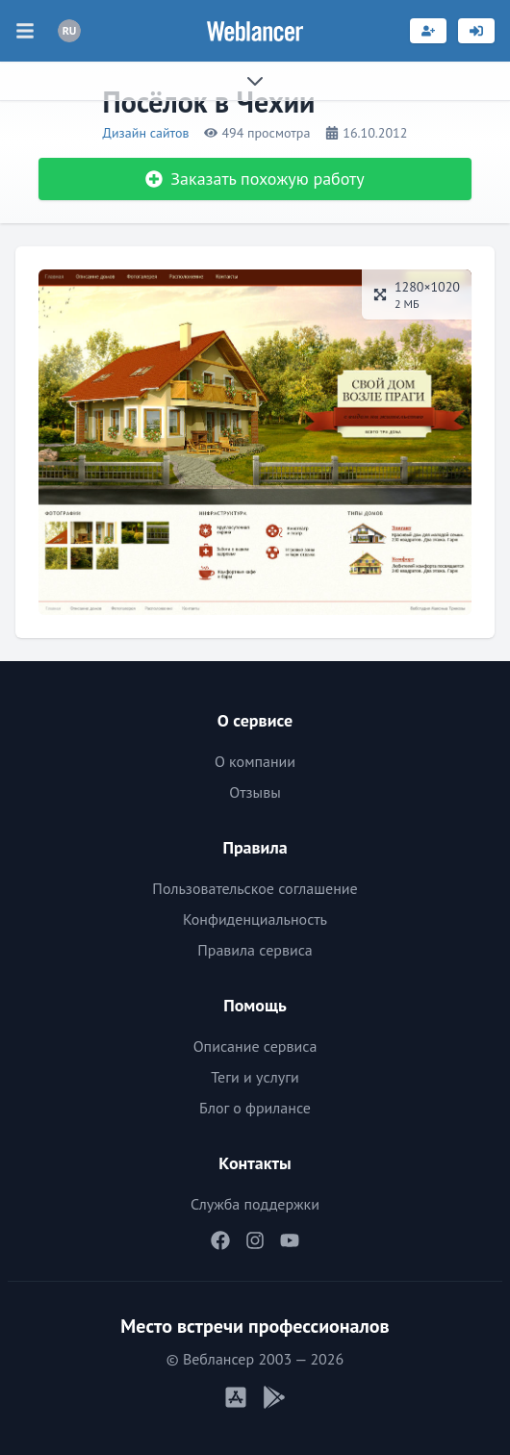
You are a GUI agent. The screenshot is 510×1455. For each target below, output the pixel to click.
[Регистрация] (428, 30)
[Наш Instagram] (255, 1240)
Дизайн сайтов (146, 132)
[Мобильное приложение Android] (274, 1397)
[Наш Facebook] (220, 1240)
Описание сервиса (255, 1046)
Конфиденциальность (255, 919)
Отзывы (254, 792)
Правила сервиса (255, 949)
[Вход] (476, 30)
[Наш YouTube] (289, 1240)
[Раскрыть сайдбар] (255, 81)
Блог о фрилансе (255, 1107)
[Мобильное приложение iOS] (235, 1397)
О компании (255, 761)
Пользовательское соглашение (254, 888)
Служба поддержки (255, 1203)
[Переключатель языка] (69, 30)
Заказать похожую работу (254, 178)
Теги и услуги (255, 1076)
